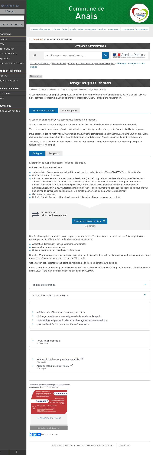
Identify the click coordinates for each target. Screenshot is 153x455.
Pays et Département (44, 29)
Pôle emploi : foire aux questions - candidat (66, 368)
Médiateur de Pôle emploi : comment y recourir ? (67, 321)
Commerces (117, 29)
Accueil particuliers (46, 63)
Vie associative (64, 29)
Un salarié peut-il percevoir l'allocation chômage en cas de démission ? (78, 329)
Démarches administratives (16, 63)
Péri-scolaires (9, 93)
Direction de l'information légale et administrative (57, 394)
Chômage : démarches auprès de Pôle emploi (98, 63)
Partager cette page (54, 442)
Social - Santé (65, 63)
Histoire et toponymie (13, 80)
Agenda (6, 43)
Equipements (9, 58)
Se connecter (128, 453)
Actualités (7, 39)
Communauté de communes (138, 29)
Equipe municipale (11, 48)
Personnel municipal (12, 53)
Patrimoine (8, 75)
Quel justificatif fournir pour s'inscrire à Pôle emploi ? (69, 333)
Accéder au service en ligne (93, 230)
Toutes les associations (14, 110)
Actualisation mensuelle (55, 350)
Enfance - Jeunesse (90, 29)
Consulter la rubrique (53, 436)
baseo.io (61, 397)
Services (105, 29)
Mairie (76, 29)
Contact (16, 11)
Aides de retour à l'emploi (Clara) (61, 375)
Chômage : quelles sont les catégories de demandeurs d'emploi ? (75, 325)
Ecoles (6, 98)
